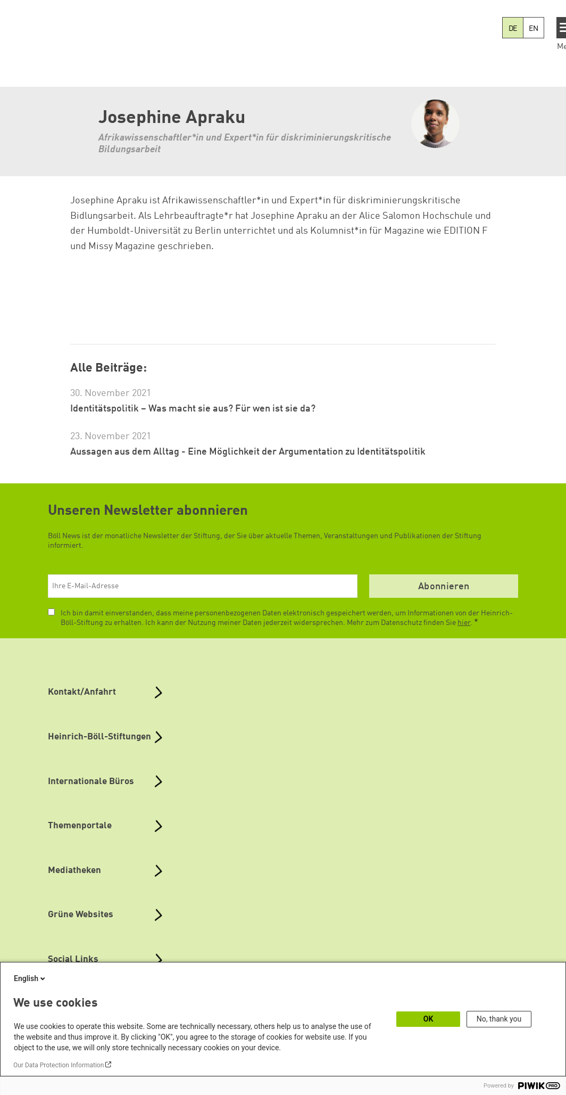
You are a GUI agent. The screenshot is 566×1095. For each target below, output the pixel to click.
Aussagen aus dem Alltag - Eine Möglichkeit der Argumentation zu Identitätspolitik (248, 452)
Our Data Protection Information (58, 1065)
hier (463, 623)
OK (428, 1019)
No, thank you (499, 1019)
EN (533, 28)
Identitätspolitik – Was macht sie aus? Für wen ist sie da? (192, 409)
